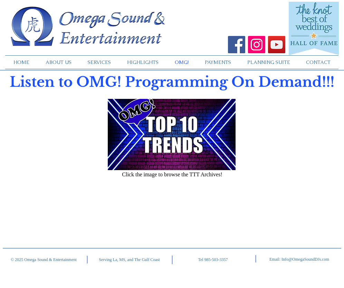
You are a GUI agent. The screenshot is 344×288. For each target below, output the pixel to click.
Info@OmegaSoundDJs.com (305, 259)
